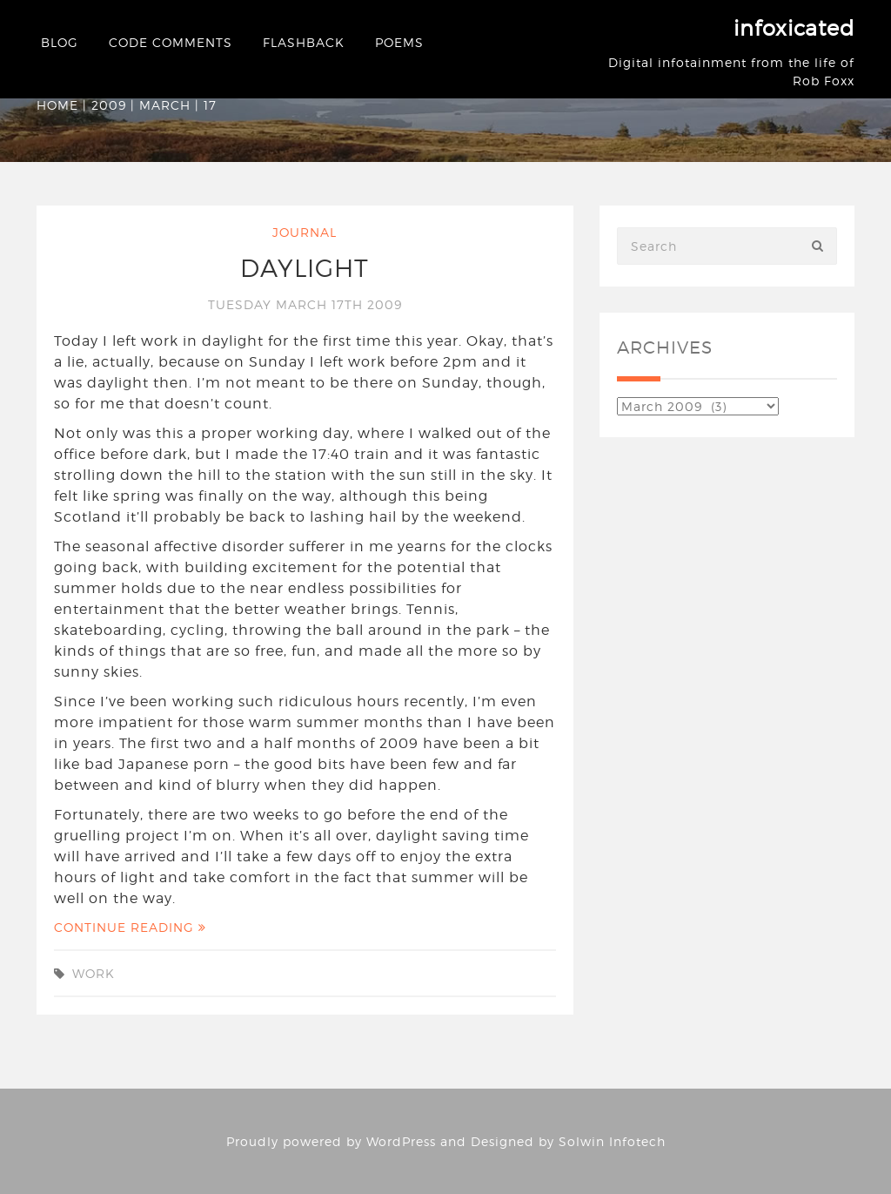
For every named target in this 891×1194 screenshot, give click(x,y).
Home (57, 105)
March (165, 105)
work (93, 973)
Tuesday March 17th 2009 (305, 304)
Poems (399, 42)
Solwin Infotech (612, 1141)
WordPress (401, 1141)
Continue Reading (130, 927)
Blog (59, 42)
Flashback (304, 42)
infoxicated (794, 28)
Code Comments (170, 42)
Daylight (304, 268)
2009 (108, 105)
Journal (304, 232)
